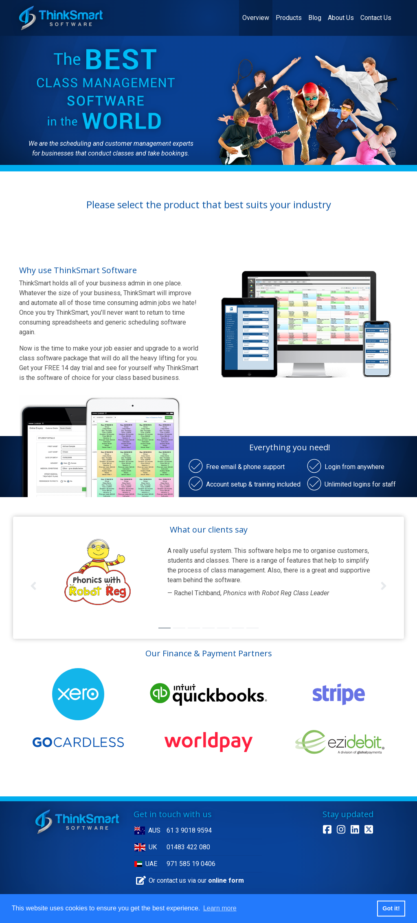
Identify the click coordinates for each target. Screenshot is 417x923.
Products (289, 18)
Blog (314, 18)
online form (226, 880)
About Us (341, 18)
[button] (33, 583)
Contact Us (375, 18)
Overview (257, 17)
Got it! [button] (390, 908)
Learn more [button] (220, 908)
